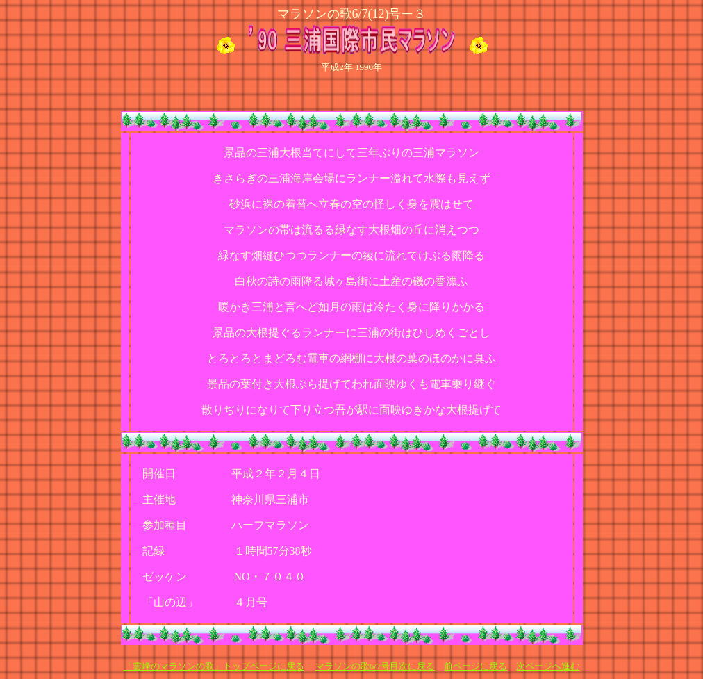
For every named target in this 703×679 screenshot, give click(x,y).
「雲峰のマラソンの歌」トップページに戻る (214, 666)
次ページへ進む (547, 666)
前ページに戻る (475, 666)
